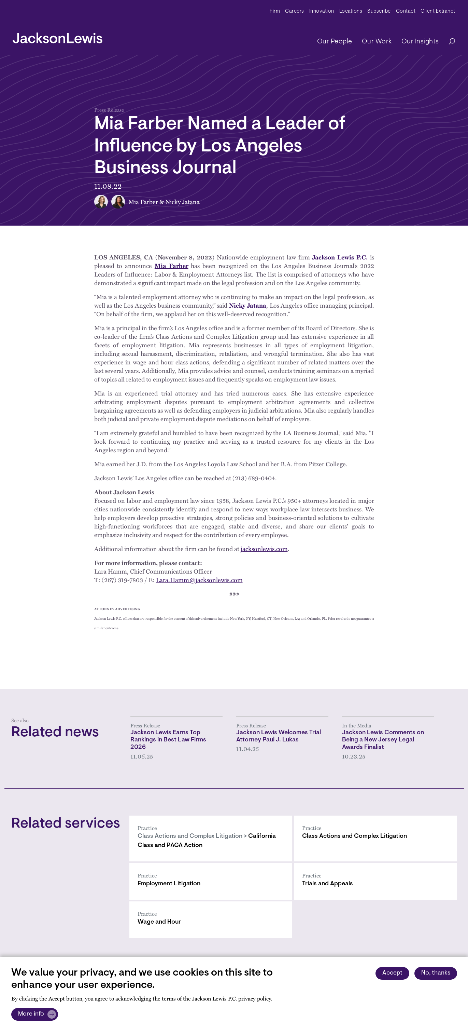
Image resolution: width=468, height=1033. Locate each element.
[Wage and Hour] (210, 919)
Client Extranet (438, 11)
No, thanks (435, 973)
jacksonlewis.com (264, 548)
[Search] (448, 42)
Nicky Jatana (182, 201)
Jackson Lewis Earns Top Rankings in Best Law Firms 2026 (168, 740)
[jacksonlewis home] (57, 36)
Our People (334, 41)
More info (31, 1014)
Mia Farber (143, 201)
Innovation (321, 11)
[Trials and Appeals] (375, 881)
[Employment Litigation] (210, 881)
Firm (275, 11)
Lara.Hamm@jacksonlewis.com (199, 579)
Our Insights (420, 41)
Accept (392, 973)
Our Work (377, 41)
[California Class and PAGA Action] (210, 838)
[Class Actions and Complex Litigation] (375, 838)
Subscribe (379, 11)
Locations (351, 11)
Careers (294, 11)
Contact (406, 11)
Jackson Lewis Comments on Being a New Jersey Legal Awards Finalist (383, 740)
